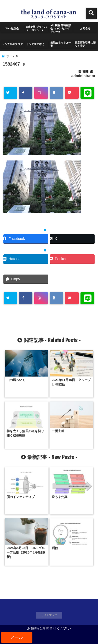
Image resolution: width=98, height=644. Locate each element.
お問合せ (85, 28)
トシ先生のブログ (12, 44)
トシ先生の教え (36, 44)
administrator (83, 76)
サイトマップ (49, 615)
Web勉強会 (12, 28)
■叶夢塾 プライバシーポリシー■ (36, 28)
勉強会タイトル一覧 (60, 44)
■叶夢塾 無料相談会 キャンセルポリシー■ (60, 29)
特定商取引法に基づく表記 (85, 44)
